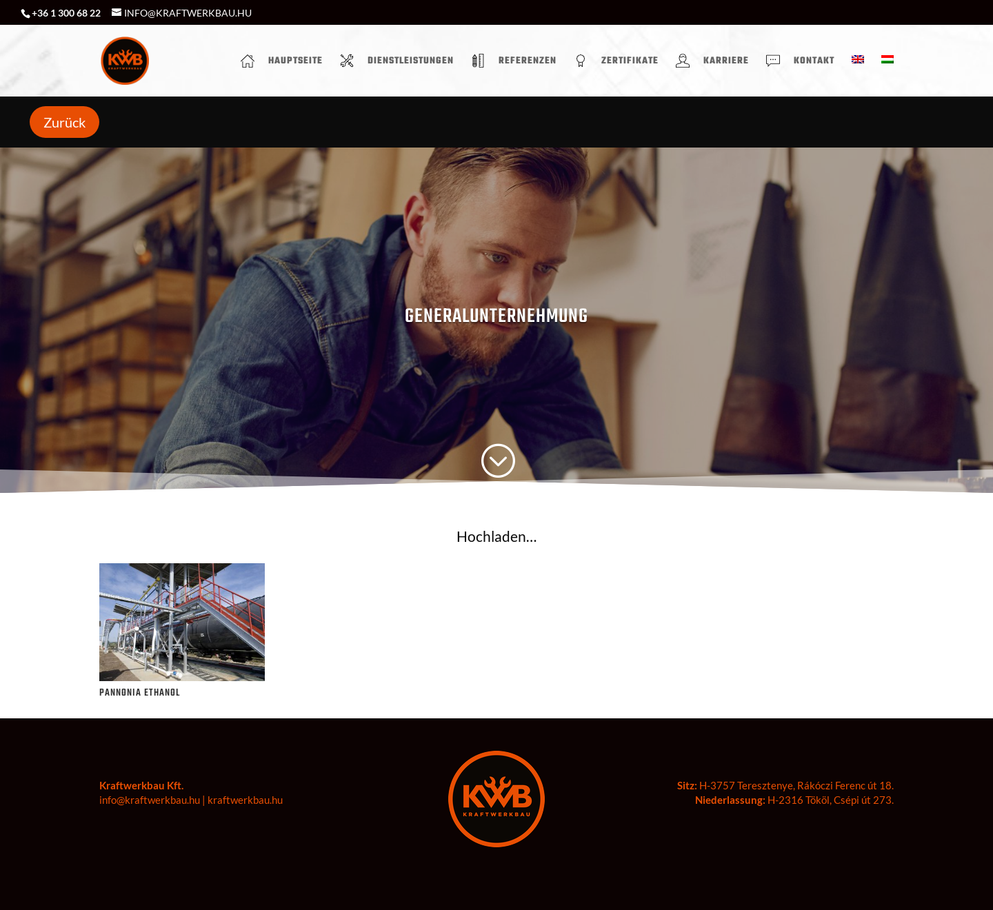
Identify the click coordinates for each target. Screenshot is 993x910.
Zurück (64, 122)
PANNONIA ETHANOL (139, 693)
